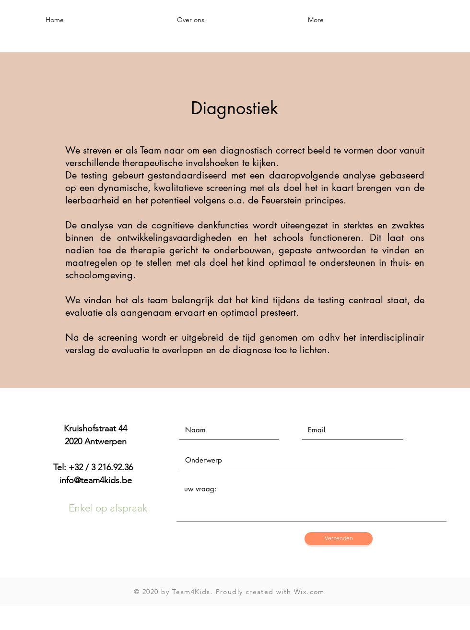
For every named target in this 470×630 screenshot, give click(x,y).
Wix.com (309, 591)
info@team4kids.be (95, 480)
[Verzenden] (339, 538)
